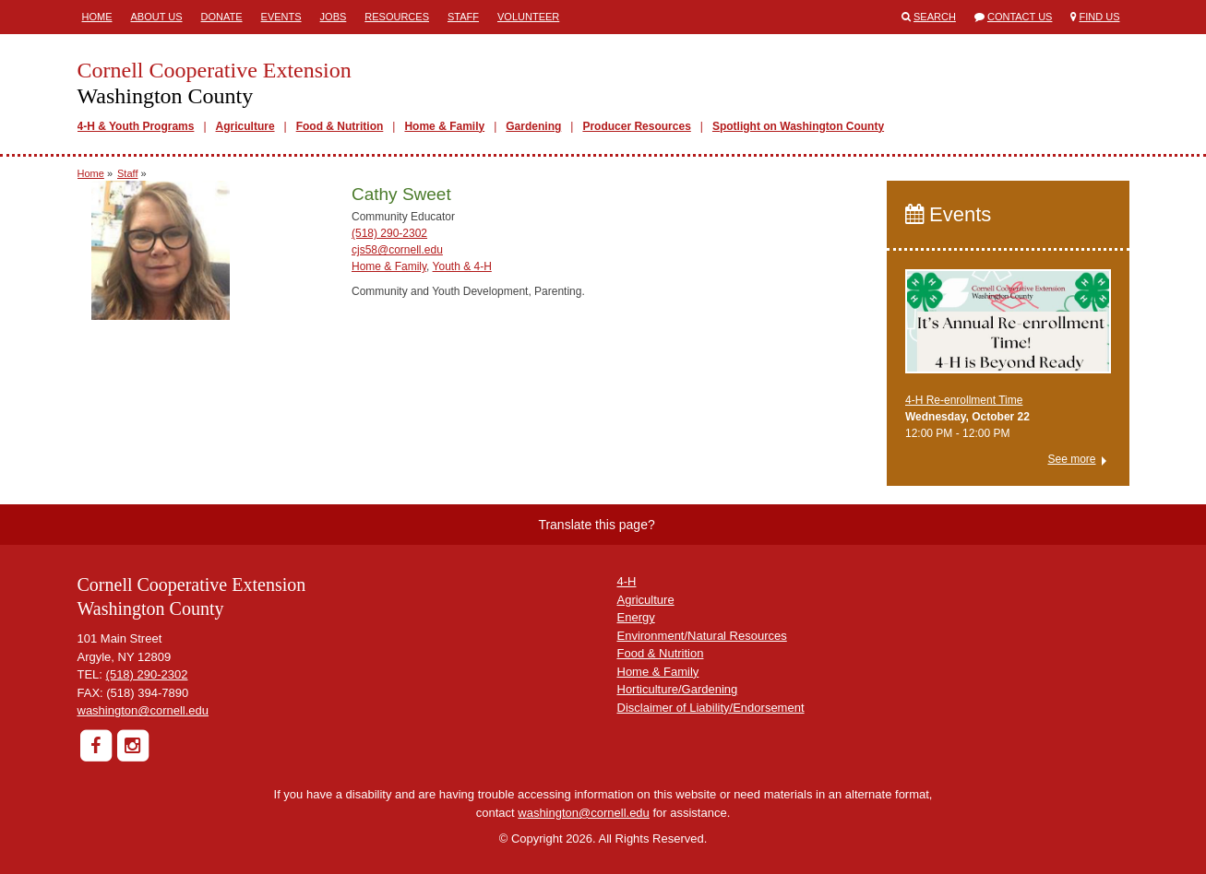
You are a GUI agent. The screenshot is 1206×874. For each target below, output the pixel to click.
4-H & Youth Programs (136, 126)
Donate (222, 16)
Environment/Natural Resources (702, 636)
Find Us (1100, 16)
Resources (396, 16)
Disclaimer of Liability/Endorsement (711, 708)
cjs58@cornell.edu (397, 249)
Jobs (333, 16)
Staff (463, 16)
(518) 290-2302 (389, 233)
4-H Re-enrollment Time (963, 400)
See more (1071, 459)
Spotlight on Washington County (798, 126)
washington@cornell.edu (143, 710)
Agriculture (245, 126)
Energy (636, 617)
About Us (157, 16)
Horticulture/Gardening (677, 689)
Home (97, 16)
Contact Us (1020, 16)
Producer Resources (636, 126)
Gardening (533, 126)
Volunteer (528, 16)
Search (934, 16)
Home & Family (444, 126)
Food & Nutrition (340, 126)
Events (281, 16)
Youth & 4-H (462, 266)
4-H (627, 581)
